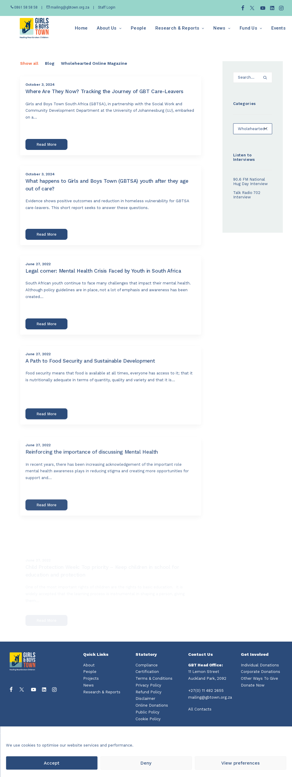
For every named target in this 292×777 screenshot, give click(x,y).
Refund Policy (148, 692)
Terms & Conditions (153, 678)
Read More (46, 150)
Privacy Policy (148, 685)
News (209, 31)
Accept (51, 763)
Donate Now (252, 685)
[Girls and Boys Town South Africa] (28, 31)
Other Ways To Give (259, 678)
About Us (97, 31)
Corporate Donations (260, 672)
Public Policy (147, 712)
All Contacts (200, 709)
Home (69, 31)
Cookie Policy (148, 719)
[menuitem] (242, 8)
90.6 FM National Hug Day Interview (250, 187)
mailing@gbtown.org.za (67, 7)
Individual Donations (260, 665)
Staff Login (106, 7)
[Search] (252, 83)
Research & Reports (167, 31)
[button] (242, 8)
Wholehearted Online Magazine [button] (94, 69)
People (126, 31)
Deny (146, 763)
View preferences (240, 763)
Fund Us (238, 31)
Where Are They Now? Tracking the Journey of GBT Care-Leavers (104, 97)
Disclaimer (145, 699)
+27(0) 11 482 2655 (206, 690)
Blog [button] (49, 69)
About (89, 665)
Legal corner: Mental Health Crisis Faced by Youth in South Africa (103, 296)
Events (266, 31)
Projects (91, 678)
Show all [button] (29, 69)
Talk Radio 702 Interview (246, 200)
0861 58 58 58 (24, 7)
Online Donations (151, 705)
